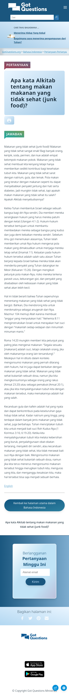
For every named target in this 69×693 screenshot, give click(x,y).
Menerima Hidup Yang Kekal (29, 32)
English (8, 486)
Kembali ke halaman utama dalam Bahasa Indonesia (34, 505)
